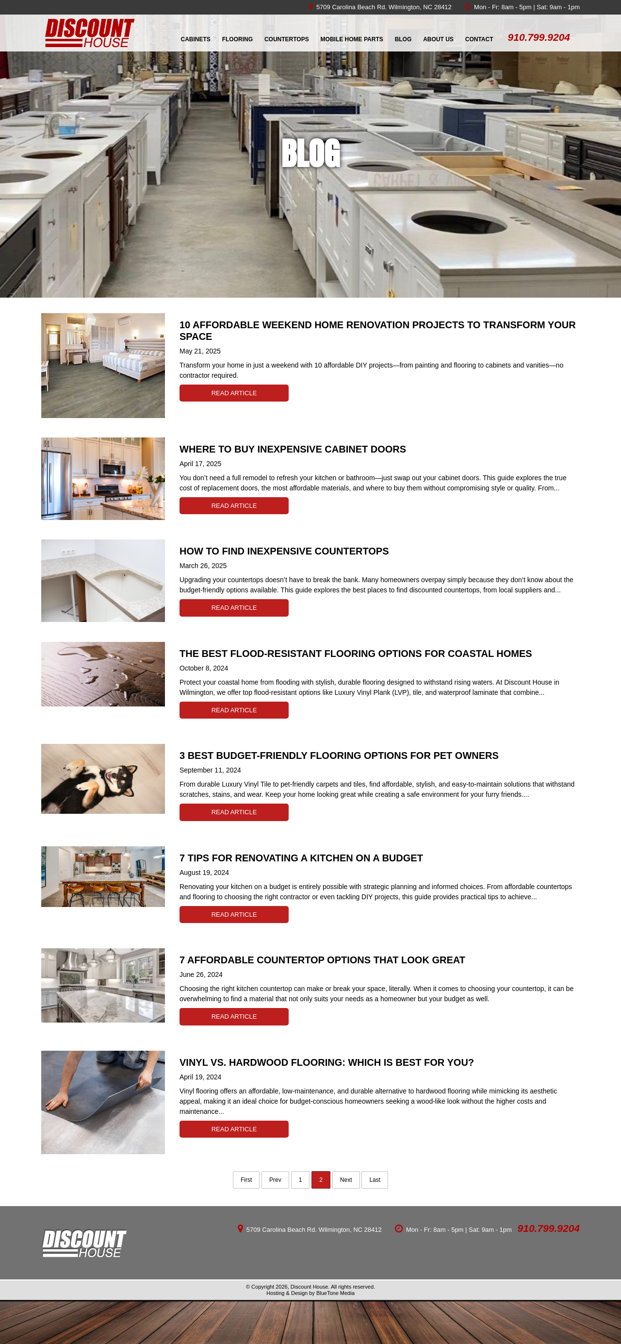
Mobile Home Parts (352, 39)
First (246, 1179)
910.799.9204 (549, 1228)
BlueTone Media (335, 1293)
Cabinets (195, 39)
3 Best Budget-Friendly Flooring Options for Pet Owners (339, 755)
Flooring (237, 39)
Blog (403, 39)
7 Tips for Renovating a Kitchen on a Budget (301, 858)
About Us (438, 39)
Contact (479, 39)
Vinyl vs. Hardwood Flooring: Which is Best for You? (327, 1062)
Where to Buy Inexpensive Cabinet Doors (293, 449)
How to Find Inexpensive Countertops (284, 551)
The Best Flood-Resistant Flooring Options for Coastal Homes (356, 653)
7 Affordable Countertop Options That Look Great (322, 960)
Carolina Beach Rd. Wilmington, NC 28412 (391, 7)
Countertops (286, 39)
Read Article (234, 393)
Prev (275, 1179)
